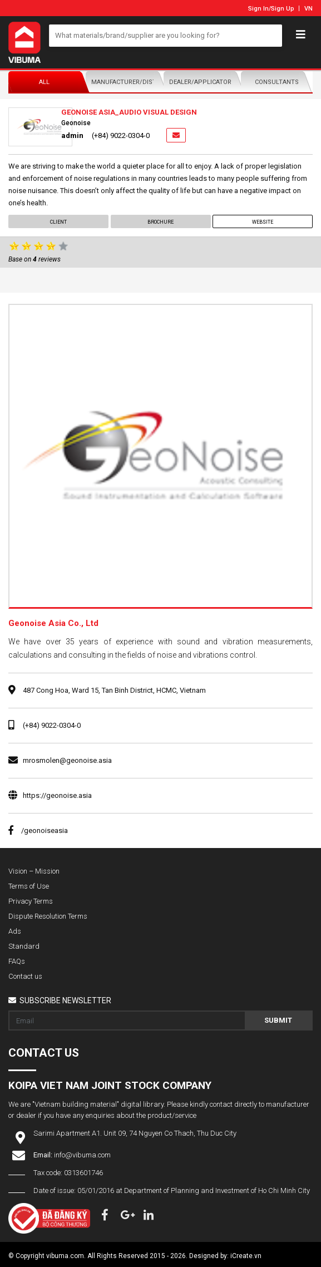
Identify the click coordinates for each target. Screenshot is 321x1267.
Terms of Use (28, 886)
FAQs (16, 961)
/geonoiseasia (38, 830)
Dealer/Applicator (200, 82)
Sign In (258, 8)
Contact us (25, 976)
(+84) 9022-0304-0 (52, 725)
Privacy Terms (30, 901)
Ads (14, 931)
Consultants (277, 82)
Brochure (160, 222)
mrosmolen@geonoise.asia (67, 760)
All (44, 82)
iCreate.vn (245, 1256)
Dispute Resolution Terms (47, 916)
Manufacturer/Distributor (124, 82)
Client (58, 222)
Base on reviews (34, 259)
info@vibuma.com (82, 1155)
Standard (23, 946)
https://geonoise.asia (57, 795)
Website (262, 222)
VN (308, 8)
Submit (278, 1020)
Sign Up (282, 8)
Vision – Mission (34, 871)
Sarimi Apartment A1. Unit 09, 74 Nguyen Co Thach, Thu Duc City (134, 1133)
